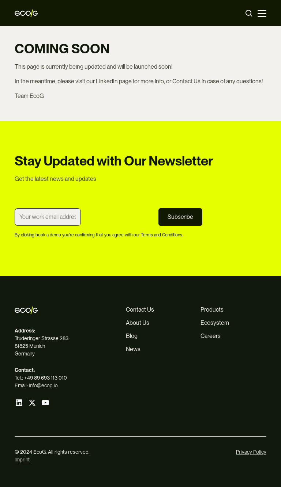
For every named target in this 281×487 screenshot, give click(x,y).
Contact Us (186, 81)
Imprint (22, 460)
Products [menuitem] (212, 309)
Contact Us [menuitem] (140, 309)
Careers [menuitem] (211, 335)
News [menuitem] (133, 349)
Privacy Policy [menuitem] (251, 452)
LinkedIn (107, 81)
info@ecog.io (43, 385)
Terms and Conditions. (162, 234)
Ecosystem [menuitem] (215, 322)
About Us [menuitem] (137, 322)
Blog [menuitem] (132, 335)
